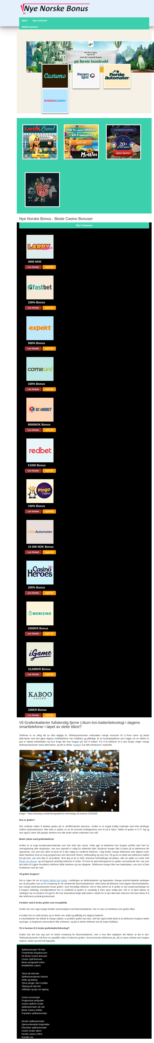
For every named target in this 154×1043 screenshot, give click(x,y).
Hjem (24, 20)
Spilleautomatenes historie (35, 976)
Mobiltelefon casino (31, 965)
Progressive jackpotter (33, 1000)
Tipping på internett (31, 986)
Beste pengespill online (33, 962)
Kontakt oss (27, 1037)
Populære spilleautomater (34, 1013)
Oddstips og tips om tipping (35, 989)
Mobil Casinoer (30, 27)
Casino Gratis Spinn (32, 1030)
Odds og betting (29, 980)
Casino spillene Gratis (32, 1003)
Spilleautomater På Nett (33, 949)
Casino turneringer (31, 997)
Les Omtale (33, 267)
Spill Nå (49, 267)
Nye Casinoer (40, 20)
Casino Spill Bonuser (32, 959)
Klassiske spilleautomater (34, 1027)
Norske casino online (32, 1034)
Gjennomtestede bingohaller (36, 1024)
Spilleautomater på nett (33, 1007)
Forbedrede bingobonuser (34, 953)
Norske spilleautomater (33, 1021)
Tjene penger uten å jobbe (35, 983)
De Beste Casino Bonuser (34, 956)
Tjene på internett (30, 973)
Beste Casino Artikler (32, 1010)
